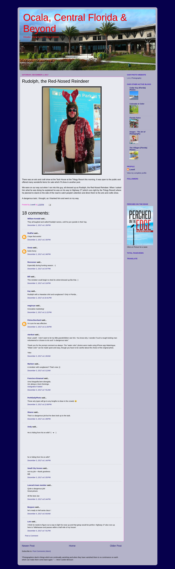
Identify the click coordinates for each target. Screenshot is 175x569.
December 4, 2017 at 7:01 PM (39, 531)
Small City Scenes (35, 468)
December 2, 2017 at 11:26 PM (39, 327)
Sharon (30, 412)
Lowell (132, 170)
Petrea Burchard (34, 320)
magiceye (31, 306)
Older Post (116, 545)
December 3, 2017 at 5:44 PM (39, 499)
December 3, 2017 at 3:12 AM (38, 371)
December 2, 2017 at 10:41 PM (39, 298)
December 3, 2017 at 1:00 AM (38, 356)
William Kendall (33, 219)
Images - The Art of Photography (137, 133)
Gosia (29, 248)
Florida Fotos (135, 118)
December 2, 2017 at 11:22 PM (39, 312)
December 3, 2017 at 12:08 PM (39, 404)
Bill (28, 277)
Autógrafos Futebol (34, 387)
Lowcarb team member (37, 485)
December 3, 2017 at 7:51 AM (38, 390)
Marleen (30, 364)
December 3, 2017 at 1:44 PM (39, 460)
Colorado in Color (137, 104)
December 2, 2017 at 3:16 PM (39, 283)
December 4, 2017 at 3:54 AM (38, 514)
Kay (29, 291)
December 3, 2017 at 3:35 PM (39, 477)
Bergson (31, 507)
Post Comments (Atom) (42, 551)
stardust (30, 335)
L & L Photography (134, 78)
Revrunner (31, 262)
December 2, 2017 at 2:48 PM (39, 254)
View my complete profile (136, 173)
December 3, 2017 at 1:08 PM (39, 419)
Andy (29, 427)
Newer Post (28, 545)
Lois (29, 522)
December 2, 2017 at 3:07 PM (39, 269)
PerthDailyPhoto (34, 398)
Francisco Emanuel (35, 378)
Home (72, 545)
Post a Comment (31, 536)
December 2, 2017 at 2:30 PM (39, 240)
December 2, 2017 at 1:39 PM (39, 225)
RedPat (30, 233)
